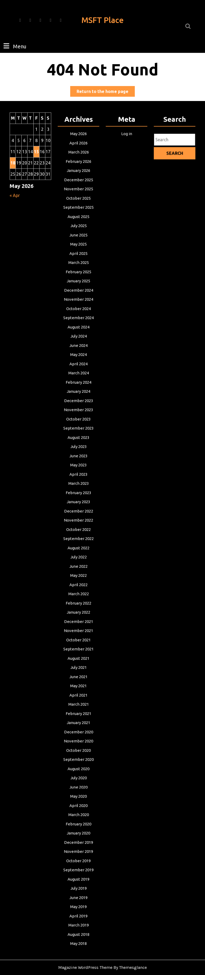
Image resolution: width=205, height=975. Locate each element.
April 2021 (78, 691)
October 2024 (78, 314)
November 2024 (78, 305)
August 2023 (78, 440)
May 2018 (78, 933)
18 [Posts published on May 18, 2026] (13, 172)
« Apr (15, 204)
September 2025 (78, 215)
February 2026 (78, 171)
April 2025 (78, 260)
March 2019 (79, 914)
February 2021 (78, 708)
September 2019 (78, 861)
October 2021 (78, 637)
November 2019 (78, 843)
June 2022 (78, 565)
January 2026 (78, 180)
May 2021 (78, 681)
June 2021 (78, 673)
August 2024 (78, 332)
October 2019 (78, 852)
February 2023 (78, 493)
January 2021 (78, 717)
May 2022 (78, 574)
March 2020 (79, 807)
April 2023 (78, 475)
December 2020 (78, 726)
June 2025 (78, 242)
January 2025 (78, 287)
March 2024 (79, 377)
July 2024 (78, 341)
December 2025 (78, 189)
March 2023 (79, 484)
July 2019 (78, 879)
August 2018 (78, 924)
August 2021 (78, 655)
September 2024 (78, 323)
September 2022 (78, 538)
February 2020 (78, 816)
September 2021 (78, 646)
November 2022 (78, 520)
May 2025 (78, 251)
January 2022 (78, 610)
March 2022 (79, 592)
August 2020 (78, 762)
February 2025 (78, 278)
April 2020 (78, 798)
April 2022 (78, 583)
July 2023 (78, 448)
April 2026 (78, 153)
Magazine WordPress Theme (85, 967)
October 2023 (78, 421)
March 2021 (79, 699)
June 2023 (78, 458)
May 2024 (78, 359)
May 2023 (78, 466)
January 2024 (78, 395)
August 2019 (78, 870)
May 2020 (78, 789)
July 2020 (78, 771)
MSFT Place (102, 20)
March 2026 (79, 162)
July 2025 (78, 233)
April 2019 (78, 906)
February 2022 (78, 601)
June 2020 (78, 780)
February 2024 (78, 386)
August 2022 (78, 547)
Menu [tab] (14, 45)
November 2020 (78, 735)
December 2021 (78, 619)
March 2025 (79, 269)
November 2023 (78, 413)
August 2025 (78, 225)
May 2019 (78, 897)
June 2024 (78, 350)
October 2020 (78, 744)
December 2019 (78, 834)
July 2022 (78, 556)
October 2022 (78, 529)
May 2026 (78, 144)
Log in (126, 144)
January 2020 (78, 825)
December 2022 (78, 511)
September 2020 (78, 753)
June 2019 (78, 888)
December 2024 (78, 296)
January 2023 (78, 502)
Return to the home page (106, 92)
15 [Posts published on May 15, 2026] (36, 161)
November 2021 (78, 628)
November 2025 (78, 198)
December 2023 (78, 404)
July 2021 (78, 664)
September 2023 (78, 431)
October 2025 (78, 206)
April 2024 (78, 368)
